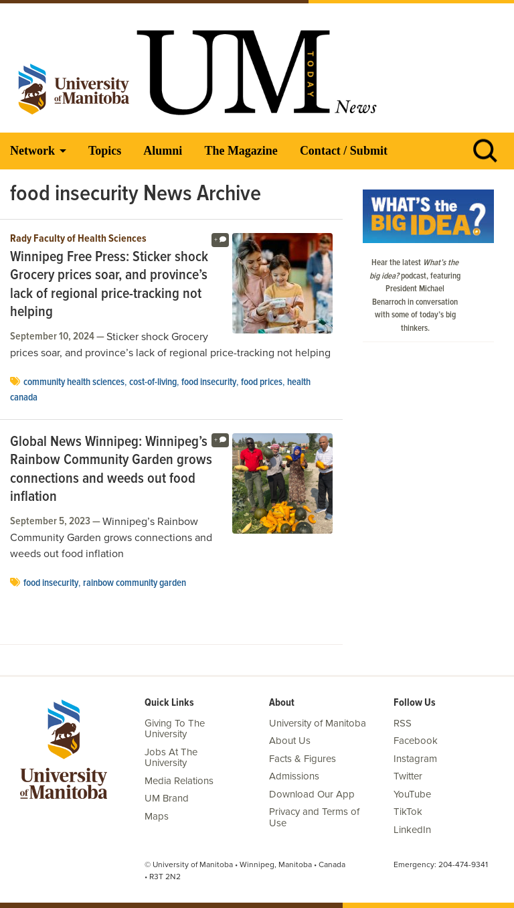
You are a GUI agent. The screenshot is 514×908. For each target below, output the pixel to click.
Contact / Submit (344, 150)
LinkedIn (412, 830)
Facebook (416, 741)
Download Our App (312, 794)
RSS (403, 723)
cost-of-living (153, 382)
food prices (261, 382)
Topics (104, 150)
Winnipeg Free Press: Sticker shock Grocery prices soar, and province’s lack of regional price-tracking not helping (109, 285)
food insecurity (208, 382)
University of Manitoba (317, 723)
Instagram (415, 759)
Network (32, 150)
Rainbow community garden (134, 583)
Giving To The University (175, 729)
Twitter (408, 776)
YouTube (412, 794)
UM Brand (167, 798)
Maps (157, 816)
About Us (290, 741)
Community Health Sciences (73, 382)
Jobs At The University (171, 757)
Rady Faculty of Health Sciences (78, 239)
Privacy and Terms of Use (314, 817)
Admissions (294, 776)
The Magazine (241, 150)
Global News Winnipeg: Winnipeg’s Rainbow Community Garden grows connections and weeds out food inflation (111, 470)
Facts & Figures (302, 759)
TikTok (408, 812)
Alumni (162, 150)
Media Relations (179, 781)
